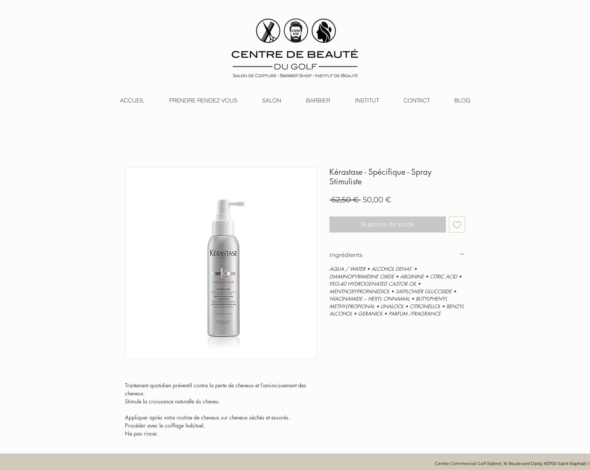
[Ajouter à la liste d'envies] (457, 224)
